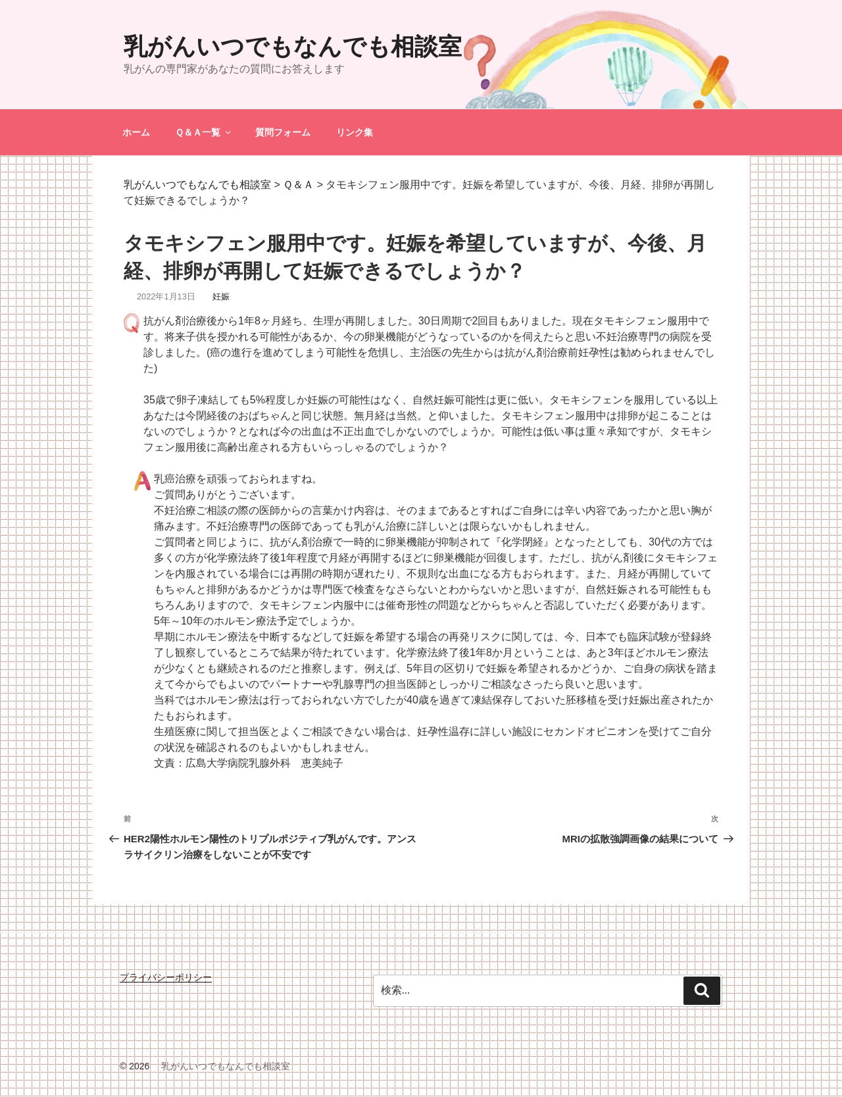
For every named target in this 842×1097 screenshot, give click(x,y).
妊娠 (221, 296)
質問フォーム (282, 132)
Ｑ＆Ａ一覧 (204, 132)
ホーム (136, 132)
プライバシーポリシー (166, 977)
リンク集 (354, 132)
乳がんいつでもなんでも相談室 (293, 46)
